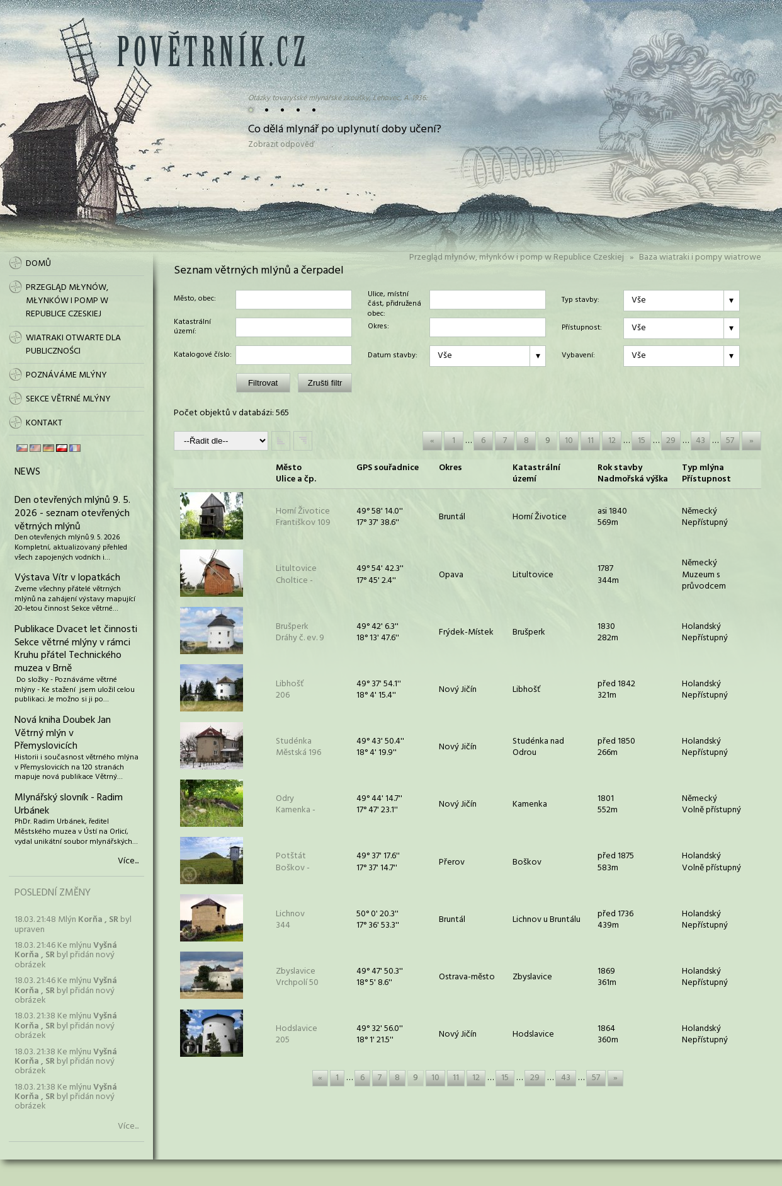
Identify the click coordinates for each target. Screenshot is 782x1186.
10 (569, 441)
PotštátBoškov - (293, 862)
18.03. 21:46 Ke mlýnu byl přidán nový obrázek (65, 955)
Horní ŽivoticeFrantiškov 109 (303, 517)
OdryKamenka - (295, 804)
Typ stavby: (580, 301)
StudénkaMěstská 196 (298, 747)
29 (671, 441)
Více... (128, 861)
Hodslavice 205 (296, 1034)
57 (730, 441)
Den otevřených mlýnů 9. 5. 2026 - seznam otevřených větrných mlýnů (72, 513)
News (27, 472)
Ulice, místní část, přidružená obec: (394, 299)
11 (590, 441)
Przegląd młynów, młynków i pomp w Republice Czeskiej (516, 257)
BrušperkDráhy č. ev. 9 (300, 632)
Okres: (378, 327)
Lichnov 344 (290, 920)
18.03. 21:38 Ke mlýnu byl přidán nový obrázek (65, 1026)
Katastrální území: (192, 327)
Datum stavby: (392, 356)
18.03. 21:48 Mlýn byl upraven (73, 924)
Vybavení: (578, 356)
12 (612, 441)
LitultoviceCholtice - (296, 574)
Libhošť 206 (289, 690)
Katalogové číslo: (203, 355)
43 (700, 441)
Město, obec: (195, 299)
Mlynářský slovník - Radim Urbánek (68, 804)
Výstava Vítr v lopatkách (67, 578)
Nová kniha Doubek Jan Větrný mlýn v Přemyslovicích (62, 733)
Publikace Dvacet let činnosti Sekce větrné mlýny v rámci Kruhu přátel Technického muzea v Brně (75, 649)
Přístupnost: (582, 328)
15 (641, 441)
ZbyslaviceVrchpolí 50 (297, 977)
